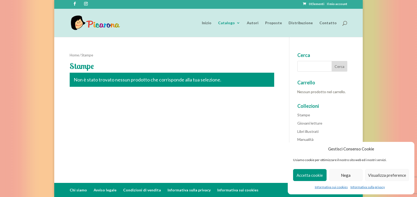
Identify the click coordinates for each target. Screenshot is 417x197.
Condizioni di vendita (142, 190)
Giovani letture (309, 123)
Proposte (273, 23)
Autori (252, 23)
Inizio (206, 23)
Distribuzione (301, 23)
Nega (346, 175)
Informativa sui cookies (331, 187)
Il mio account (337, 4)
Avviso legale (105, 190)
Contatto (328, 23)
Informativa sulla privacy (368, 187)
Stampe (303, 115)
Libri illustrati (308, 131)
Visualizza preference (387, 175)
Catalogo (226, 23)
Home (74, 55)
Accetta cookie (310, 175)
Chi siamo (78, 190)
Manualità (305, 139)
